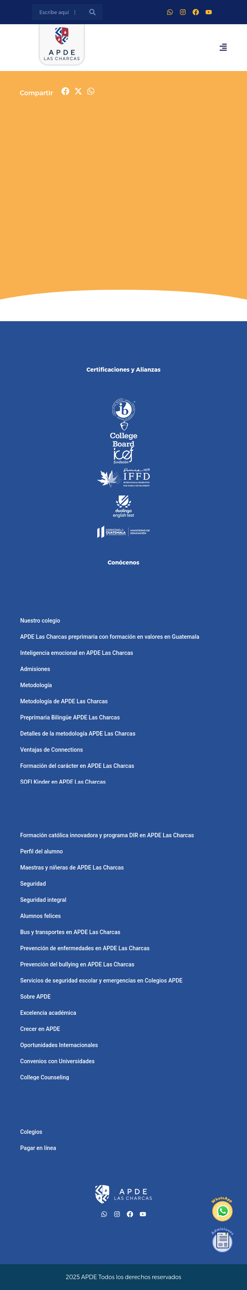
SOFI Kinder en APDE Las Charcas (63, 782)
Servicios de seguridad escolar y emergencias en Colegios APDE (101, 980)
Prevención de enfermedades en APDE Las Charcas (85, 948)
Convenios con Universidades (57, 1061)
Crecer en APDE (40, 1029)
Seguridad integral (43, 900)
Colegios (31, 1132)
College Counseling (44, 1077)
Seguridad (33, 883)
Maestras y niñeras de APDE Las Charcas (72, 867)
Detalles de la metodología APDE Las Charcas (78, 733)
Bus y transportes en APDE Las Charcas (70, 932)
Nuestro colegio (40, 620)
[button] (65, 91)
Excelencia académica (48, 1013)
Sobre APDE (35, 996)
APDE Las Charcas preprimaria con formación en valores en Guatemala (109, 637)
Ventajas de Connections (51, 749)
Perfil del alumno (41, 851)
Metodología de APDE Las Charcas (64, 701)
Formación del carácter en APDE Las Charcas (77, 766)
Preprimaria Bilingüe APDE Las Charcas (70, 717)
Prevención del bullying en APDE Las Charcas (77, 964)
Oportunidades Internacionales (59, 1045)
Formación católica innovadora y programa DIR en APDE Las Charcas (107, 835)
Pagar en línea (38, 1148)
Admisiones (35, 669)
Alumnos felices (40, 916)
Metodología (36, 685)
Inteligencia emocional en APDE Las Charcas (76, 653)
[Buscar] (92, 12)
